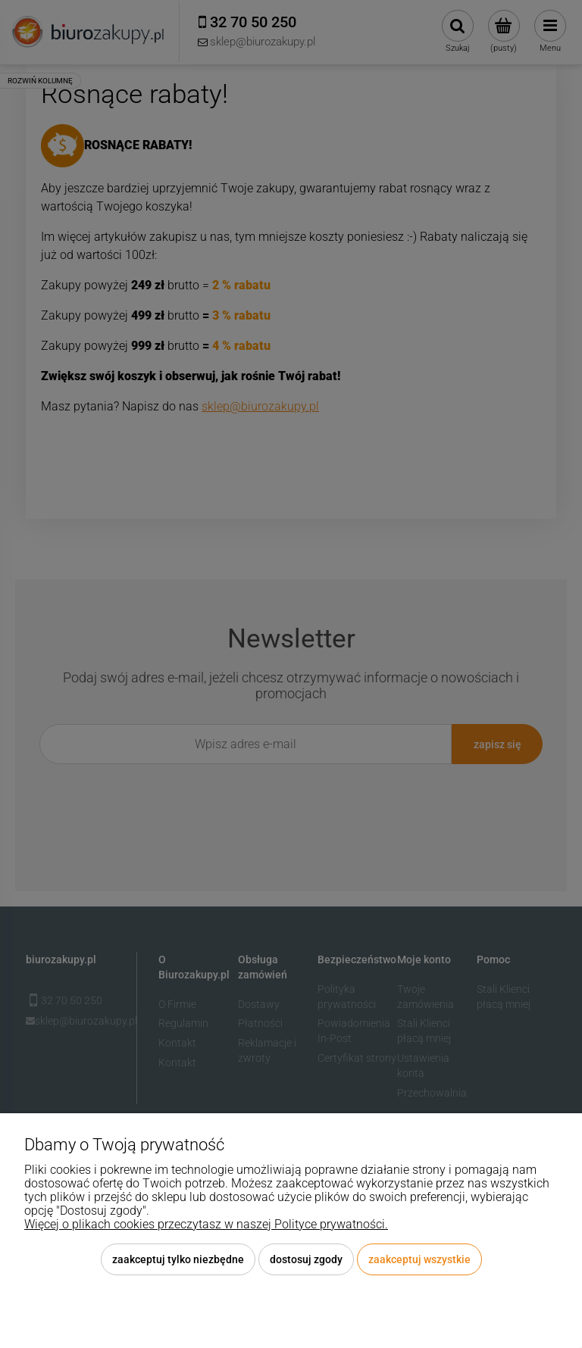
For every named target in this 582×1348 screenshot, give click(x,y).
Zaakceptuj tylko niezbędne (178, 1259)
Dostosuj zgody (306, 1259)
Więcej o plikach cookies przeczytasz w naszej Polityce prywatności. (206, 1224)
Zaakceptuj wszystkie (419, 1259)
